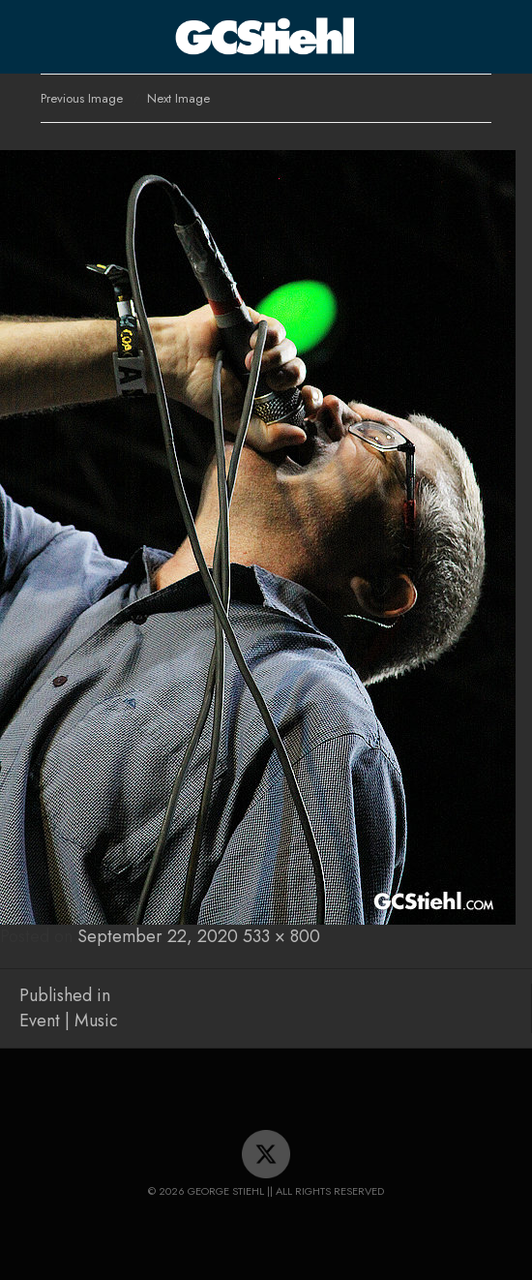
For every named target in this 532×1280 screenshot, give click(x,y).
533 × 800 (281, 936)
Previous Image (82, 98)
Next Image (178, 98)
